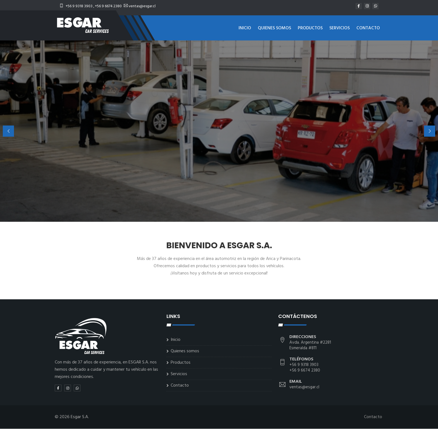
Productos (310, 28)
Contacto (368, 28)
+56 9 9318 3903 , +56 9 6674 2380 (91, 6)
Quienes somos (274, 28)
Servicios (339, 28)
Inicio (245, 28)
